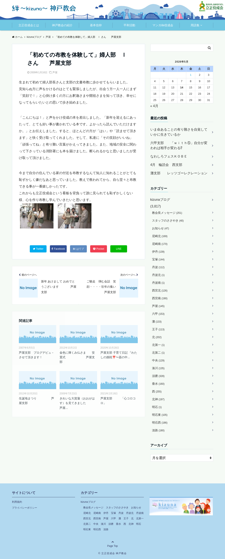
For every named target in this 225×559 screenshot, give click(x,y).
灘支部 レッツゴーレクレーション (178, 173)
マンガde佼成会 (162, 25)
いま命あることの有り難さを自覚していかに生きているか (178, 132)
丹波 (158, 267)
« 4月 (154, 106)
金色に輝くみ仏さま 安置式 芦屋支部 (77, 357)
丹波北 (158, 275)
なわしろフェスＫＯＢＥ (168, 156)
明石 (157, 407)
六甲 (158, 313)
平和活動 (129, 25)
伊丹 (158, 251)
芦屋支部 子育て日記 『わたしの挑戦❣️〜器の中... (118, 355)
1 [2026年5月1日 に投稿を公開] (190, 74)
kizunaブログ (160, 199)
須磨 (158, 376)
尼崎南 (160, 243)
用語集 (195, 25)
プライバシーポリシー (24, 507)
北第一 (158, 344)
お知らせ (160, 228)
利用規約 (17, 501)
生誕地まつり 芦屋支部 (36, 401)
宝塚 (158, 259)
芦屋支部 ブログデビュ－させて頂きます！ (36, 355)
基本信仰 (96, 25)
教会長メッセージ (167, 212)
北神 (158, 399)
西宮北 (160, 290)
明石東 (160, 414)
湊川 (158, 368)
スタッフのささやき (168, 220)
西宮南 (160, 298)
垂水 (158, 383)
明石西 (160, 422)
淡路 (158, 430)
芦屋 (54, 72)
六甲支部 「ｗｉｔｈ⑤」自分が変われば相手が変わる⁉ (178, 145)
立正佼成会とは (28, 25)
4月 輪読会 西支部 (166, 165)
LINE (119, 248)
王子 (158, 329)
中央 (158, 360)
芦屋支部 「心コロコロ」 (118, 401)
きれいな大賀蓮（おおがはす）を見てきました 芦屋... (78, 403)
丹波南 (158, 282)
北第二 (158, 352)
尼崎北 (160, 236)
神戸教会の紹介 (62, 25)
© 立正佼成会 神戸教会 (112, 553)
